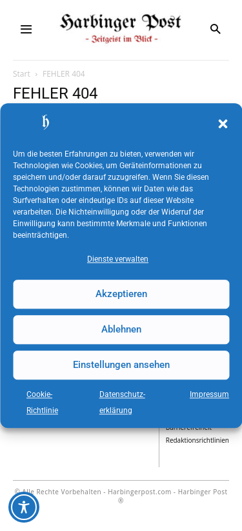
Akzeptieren (121, 294)
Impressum (209, 394)
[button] (222, 124)
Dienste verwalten (117, 259)
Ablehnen (121, 329)
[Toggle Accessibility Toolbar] (24, 507)
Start (21, 73)
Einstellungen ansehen (121, 365)
